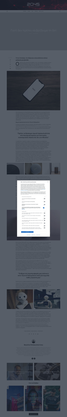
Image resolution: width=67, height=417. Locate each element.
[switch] (44, 198)
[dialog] (33, 208)
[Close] (48, 182)
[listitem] (33, 196)
